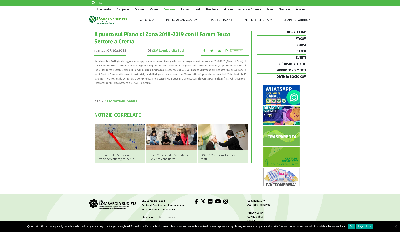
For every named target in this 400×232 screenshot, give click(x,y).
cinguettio (211, 50)
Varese (300, 9)
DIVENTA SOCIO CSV (291, 77)
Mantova (212, 9)
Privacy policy (255, 212)
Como (154, 9)
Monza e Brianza (249, 9)
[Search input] (200, 3)
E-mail (219, 50)
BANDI (301, 51)
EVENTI (301, 58)
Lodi (198, 9)
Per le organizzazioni (182, 20)
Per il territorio (256, 20)
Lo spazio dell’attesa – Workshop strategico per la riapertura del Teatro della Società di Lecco (116, 161)
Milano (228, 9)
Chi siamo (147, 20)
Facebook (204, 50)
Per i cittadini (221, 20)
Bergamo (123, 9)
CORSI (301, 45)
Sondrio (284, 9)
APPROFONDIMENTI (291, 70)
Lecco (185, 9)
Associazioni (115, 101)
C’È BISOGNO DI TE (292, 64)
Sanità (133, 101)
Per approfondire (294, 20)
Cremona (169, 9)
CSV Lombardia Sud (168, 50)
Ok (351, 226)
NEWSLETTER (296, 32)
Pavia (270, 9)
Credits (251, 220)
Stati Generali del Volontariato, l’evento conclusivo (171, 157)
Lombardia (103, 9)
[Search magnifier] (308, 3)
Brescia (139, 9)
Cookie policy (255, 216)
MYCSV (301, 39)
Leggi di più (364, 226)
